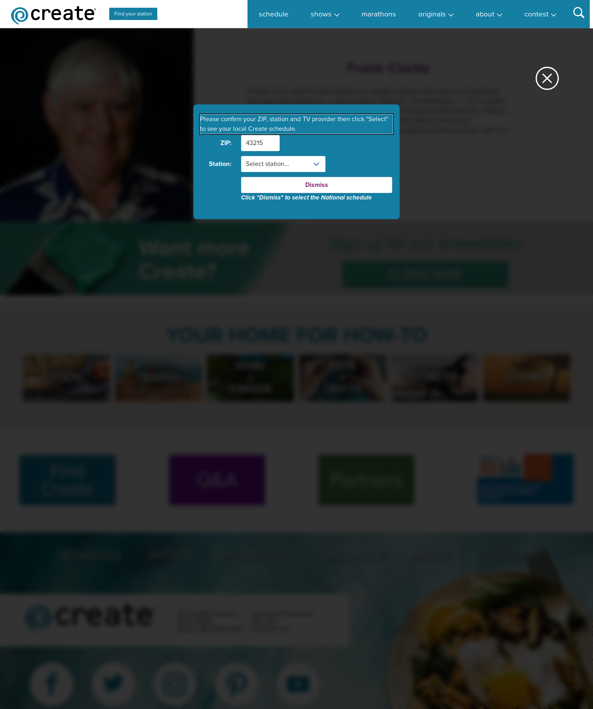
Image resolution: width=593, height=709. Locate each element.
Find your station (133, 14)
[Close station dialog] (547, 81)
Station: (220, 164)
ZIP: (225, 143)
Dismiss (316, 185)
